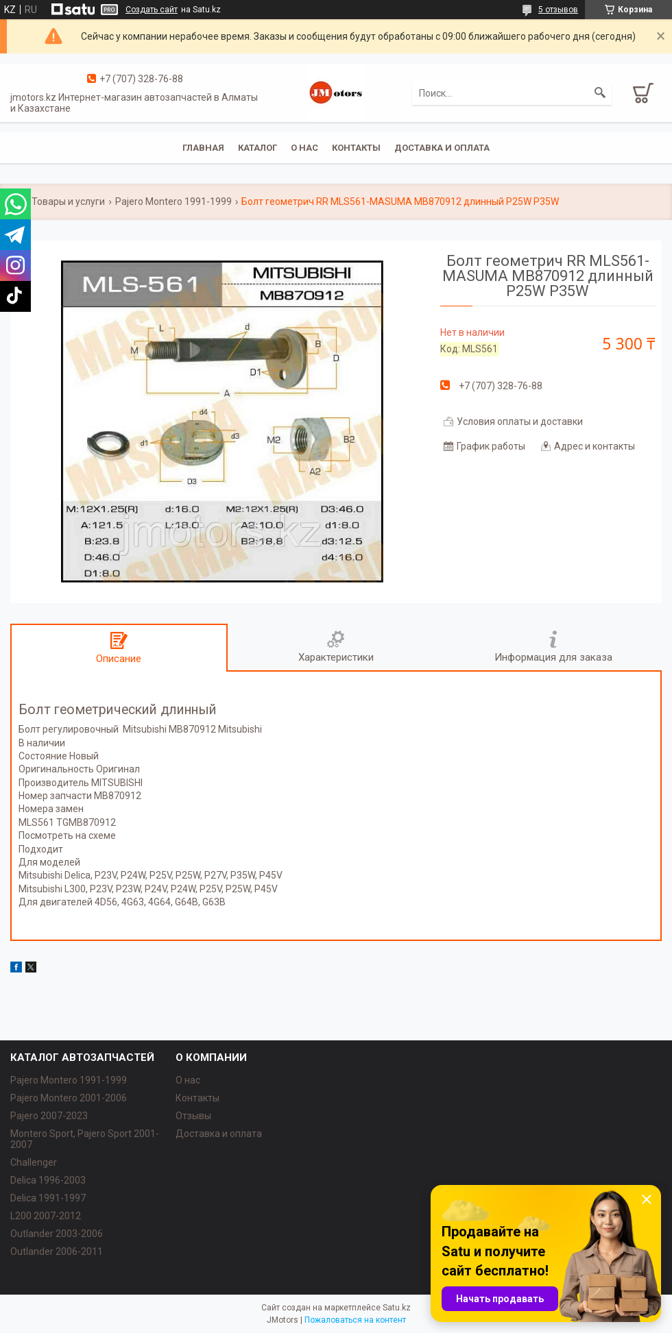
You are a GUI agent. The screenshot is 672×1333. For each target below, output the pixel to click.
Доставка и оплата (442, 148)
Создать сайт (151, 9)
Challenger (33, 1162)
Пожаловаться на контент (355, 1320)
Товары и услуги (68, 201)
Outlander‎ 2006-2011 (56, 1251)
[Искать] (600, 93)
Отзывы (193, 1115)
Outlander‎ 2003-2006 (56, 1233)
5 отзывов (558, 9)
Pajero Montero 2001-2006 (68, 1097)
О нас (304, 148)
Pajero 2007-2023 (49, 1115)
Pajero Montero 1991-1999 (173, 201)
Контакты (356, 148)
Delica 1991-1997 (48, 1198)
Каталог (257, 148)
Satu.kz (397, 1307)
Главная (203, 148)
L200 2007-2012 (45, 1215)
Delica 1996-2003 (48, 1180)
